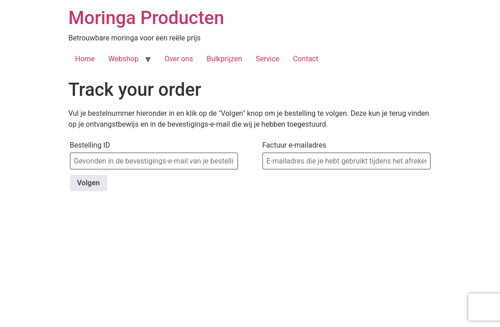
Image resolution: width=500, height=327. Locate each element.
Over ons (178, 58)
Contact (305, 58)
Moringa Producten (146, 18)
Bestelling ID (90, 145)
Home (85, 58)
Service (267, 58)
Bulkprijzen (224, 58)
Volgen (88, 182)
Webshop (124, 58)
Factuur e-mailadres (294, 145)
